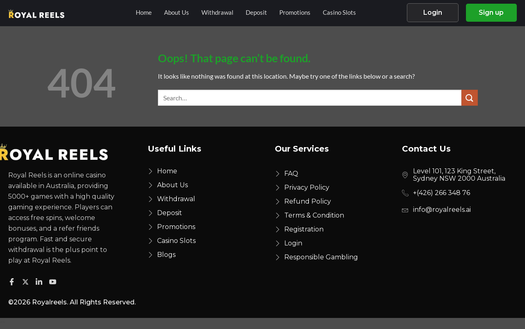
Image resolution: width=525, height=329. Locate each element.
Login (432, 13)
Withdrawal (217, 12)
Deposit (256, 12)
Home (144, 12)
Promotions (294, 12)
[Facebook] (13, 282)
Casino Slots (339, 12)
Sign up (491, 13)
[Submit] (469, 99)
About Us (176, 12)
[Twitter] (26, 282)
